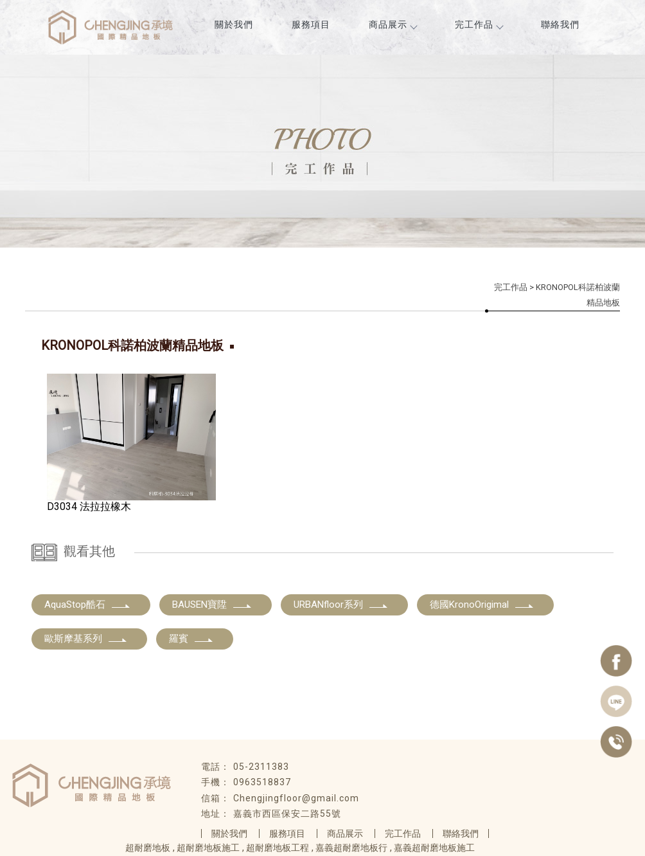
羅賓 (191, 638)
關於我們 (234, 24)
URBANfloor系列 (341, 604)
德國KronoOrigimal (482, 604)
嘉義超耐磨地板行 (351, 847)
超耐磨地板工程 (277, 847)
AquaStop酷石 (87, 604)
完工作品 (478, 24)
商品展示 (392, 24)
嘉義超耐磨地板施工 (434, 847)
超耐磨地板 (147, 847)
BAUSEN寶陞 (212, 604)
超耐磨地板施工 (208, 847)
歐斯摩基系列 (86, 638)
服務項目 (311, 24)
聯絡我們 (560, 24)
